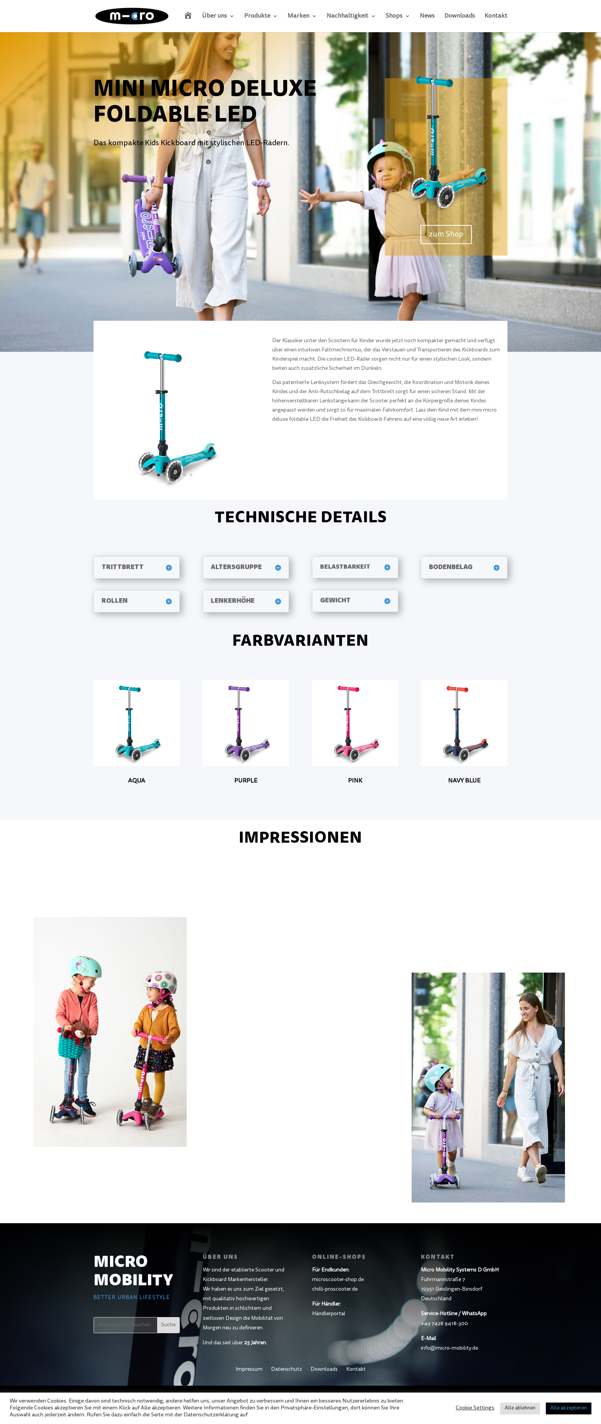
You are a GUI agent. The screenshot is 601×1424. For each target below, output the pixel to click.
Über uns (214, 16)
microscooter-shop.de (338, 1280)
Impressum (249, 1369)
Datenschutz (286, 1369)
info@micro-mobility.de (449, 1348)
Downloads (459, 16)
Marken (298, 16)
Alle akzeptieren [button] (568, 1408)
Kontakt (495, 16)
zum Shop (446, 234)
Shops (394, 16)
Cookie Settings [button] (475, 1408)
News (427, 16)
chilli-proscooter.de (335, 1289)
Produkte (257, 16)
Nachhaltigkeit (347, 16)
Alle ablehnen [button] (520, 1408)
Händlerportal (328, 1314)
